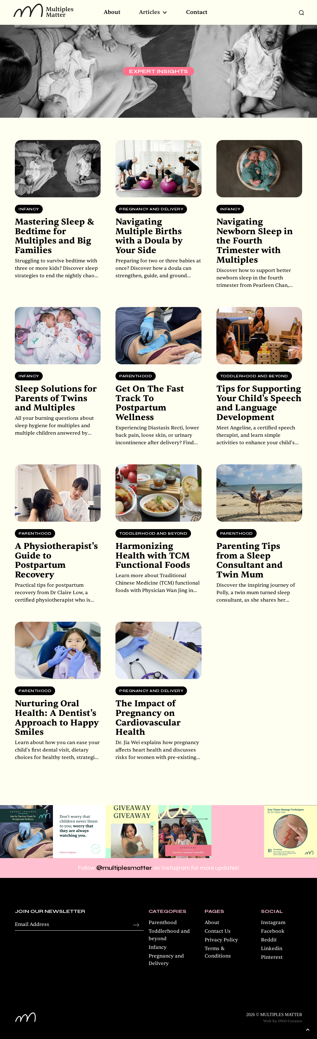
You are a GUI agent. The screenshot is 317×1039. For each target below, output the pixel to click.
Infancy (158, 947)
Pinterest (272, 957)
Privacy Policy (221, 940)
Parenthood (163, 922)
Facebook (272, 931)
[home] (43, 10)
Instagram (273, 922)
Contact (196, 12)
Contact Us (218, 931)
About (112, 12)
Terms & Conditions (218, 952)
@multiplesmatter (124, 868)
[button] (153, 12)
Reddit (269, 940)
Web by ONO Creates (282, 1021)
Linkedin (271, 948)
